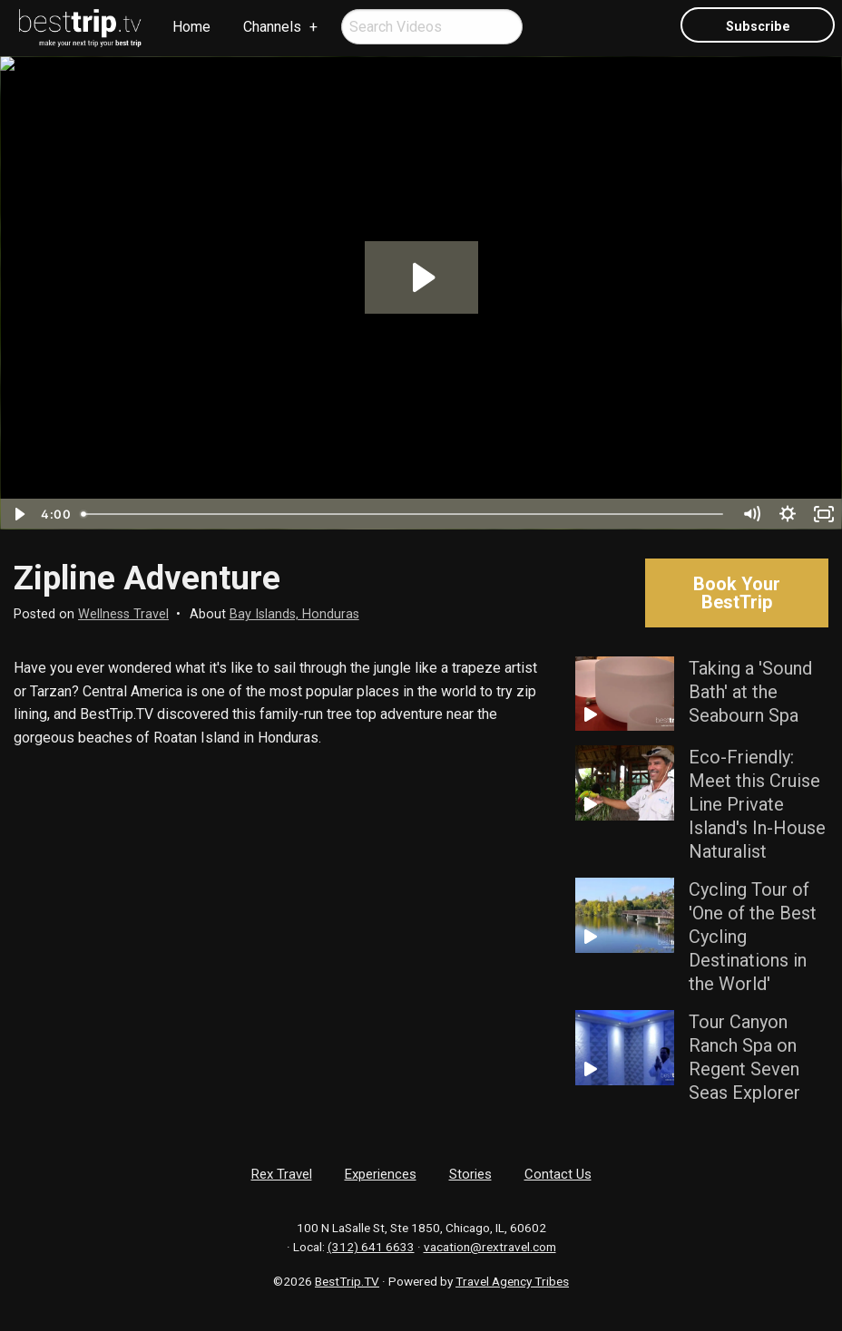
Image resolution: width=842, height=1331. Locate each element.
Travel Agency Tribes (512, 1281)
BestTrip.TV (347, 1281)
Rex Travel (281, 1174)
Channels (272, 26)
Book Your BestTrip (736, 593)
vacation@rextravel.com (490, 1246)
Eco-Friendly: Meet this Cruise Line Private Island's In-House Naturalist (757, 804)
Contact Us (558, 1174)
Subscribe (758, 26)
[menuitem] (80, 28)
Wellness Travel (123, 614)
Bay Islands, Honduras (294, 614)
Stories (470, 1174)
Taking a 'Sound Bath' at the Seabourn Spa (750, 691)
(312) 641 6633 (371, 1246)
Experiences (380, 1174)
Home (191, 26)
